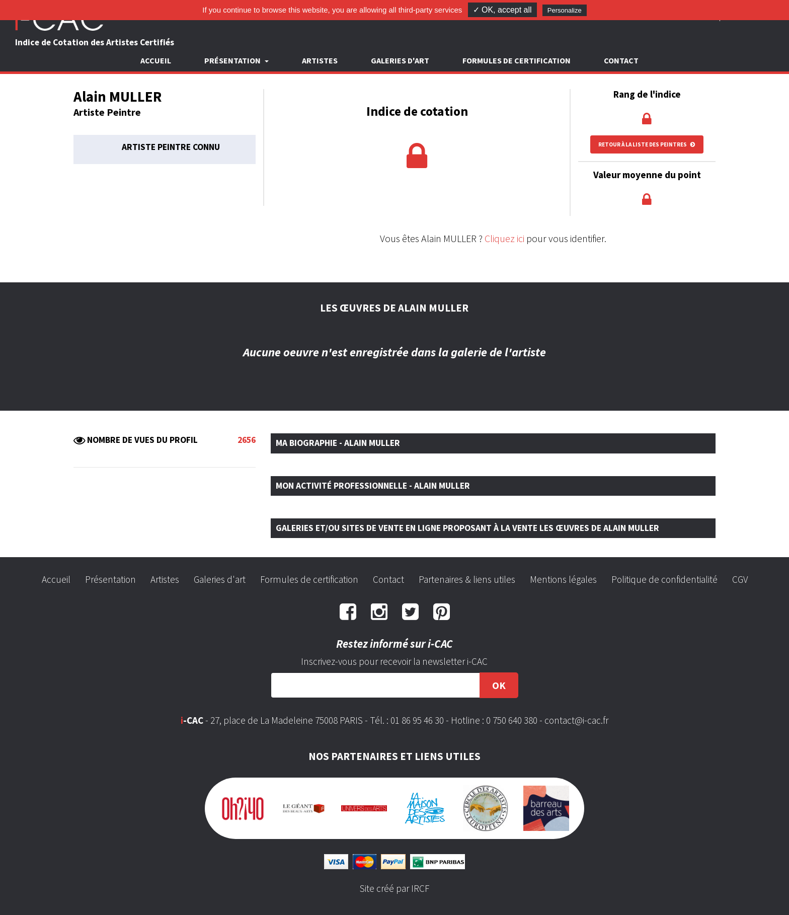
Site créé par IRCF (394, 888)
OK (499, 685)
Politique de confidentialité (664, 579)
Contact (621, 60)
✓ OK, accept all (502, 10)
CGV (740, 579)
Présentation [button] (233, 60)
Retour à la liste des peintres (646, 144)
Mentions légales (563, 579)
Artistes (320, 60)
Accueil (155, 60)
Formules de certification (516, 60)
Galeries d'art (400, 60)
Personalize (564, 10)
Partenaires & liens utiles (467, 579)
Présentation (110, 579)
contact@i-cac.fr (576, 720)
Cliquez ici (504, 238)
